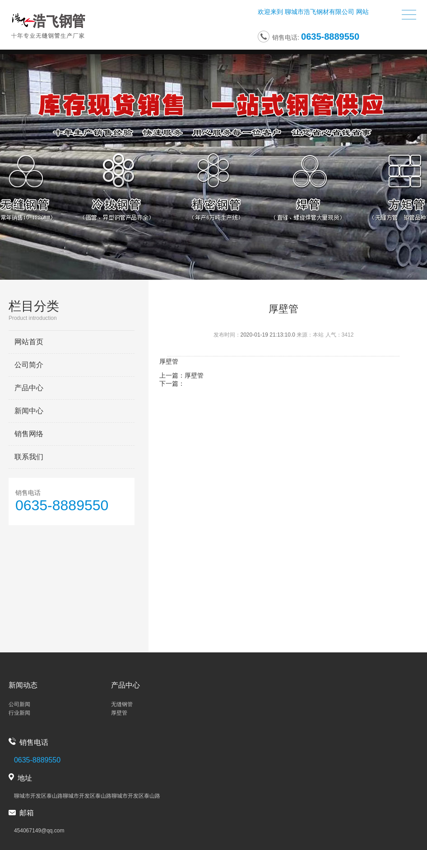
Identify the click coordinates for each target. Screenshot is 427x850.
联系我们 (28, 457)
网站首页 (28, 342)
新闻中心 (28, 411)
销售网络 (28, 434)
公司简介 (28, 365)
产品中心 (28, 388)
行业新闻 (19, 713)
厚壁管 (194, 375)
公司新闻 (19, 704)
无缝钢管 (122, 704)
